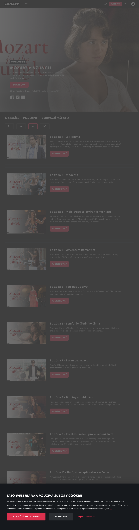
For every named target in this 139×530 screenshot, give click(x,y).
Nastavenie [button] (61, 517)
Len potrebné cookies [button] (86, 517)
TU (111, 509)
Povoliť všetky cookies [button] (26, 517)
